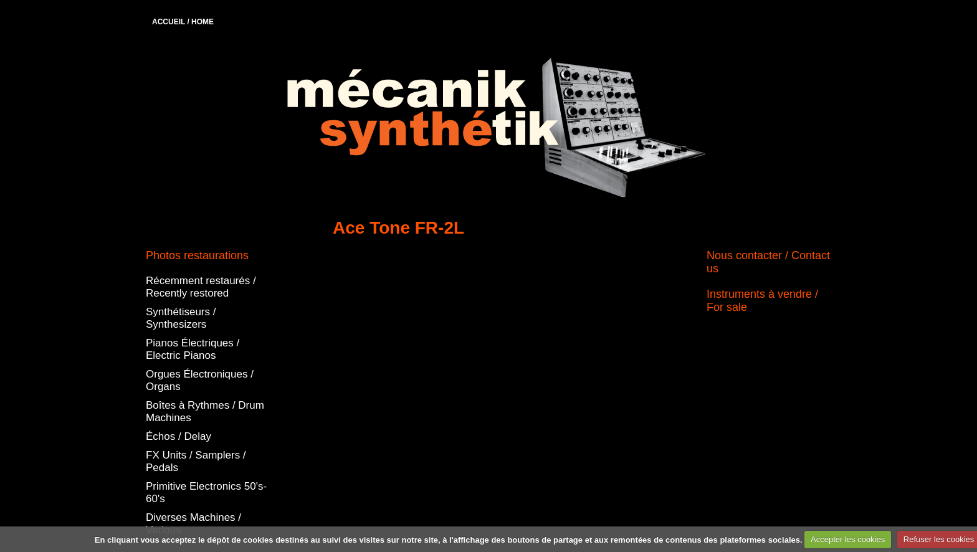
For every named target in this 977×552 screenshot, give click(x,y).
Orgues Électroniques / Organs (200, 380)
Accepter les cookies (848, 539)
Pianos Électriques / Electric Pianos (192, 349)
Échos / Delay (178, 436)
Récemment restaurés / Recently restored (201, 287)
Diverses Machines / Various (193, 524)
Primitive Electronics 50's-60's (206, 492)
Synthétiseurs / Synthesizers (181, 318)
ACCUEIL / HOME (183, 21)
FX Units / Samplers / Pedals (196, 461)
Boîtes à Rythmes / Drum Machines (205, 411)
